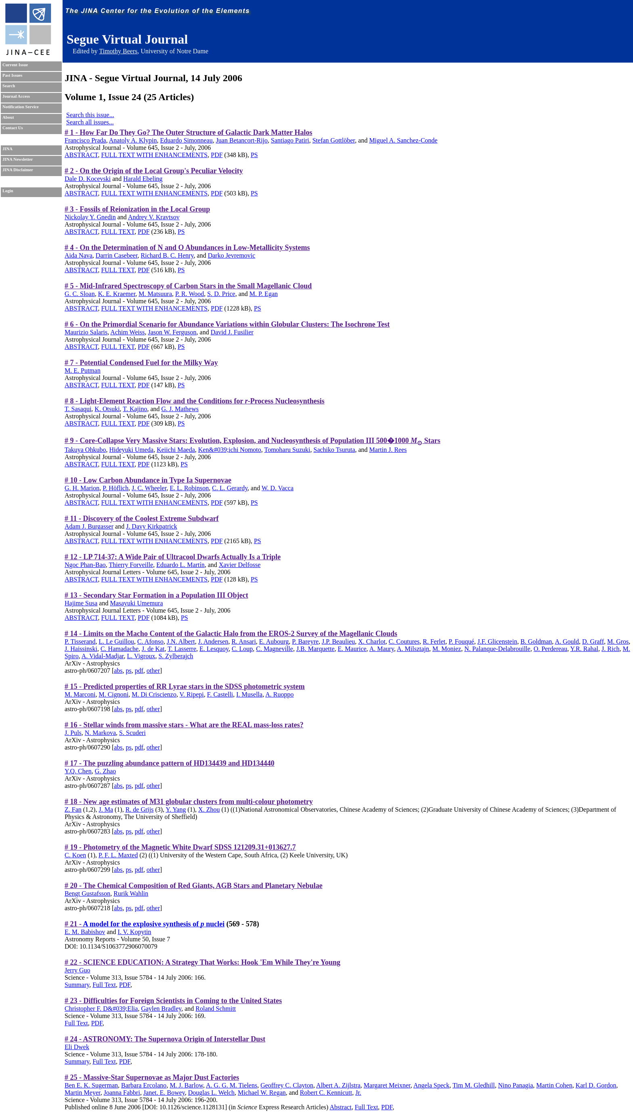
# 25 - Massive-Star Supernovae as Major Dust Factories (152, 1077)
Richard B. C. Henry (167, 255)
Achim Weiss (127, 332)
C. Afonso (150, 641)
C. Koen (75, 855)
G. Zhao (105, 771)
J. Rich (610, 648)
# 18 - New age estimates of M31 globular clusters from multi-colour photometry (189, 802)
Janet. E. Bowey (164, 1092)
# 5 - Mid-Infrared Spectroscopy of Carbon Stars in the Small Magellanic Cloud (188, 286)
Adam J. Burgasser (89, 526)
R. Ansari (243, 641)
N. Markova (100, 732)
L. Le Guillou (116, 641)
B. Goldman (536, 641)
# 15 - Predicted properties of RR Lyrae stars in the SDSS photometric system (185, 686)
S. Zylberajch (175, 656)
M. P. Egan (263, 293)
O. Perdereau (551, 648)
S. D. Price (221, 293)
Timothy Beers (118, 51)
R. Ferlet (434, 641)
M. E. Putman (83, 370)
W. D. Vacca (277, 488)
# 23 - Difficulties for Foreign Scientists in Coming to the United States (173, 1001)
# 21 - (74, 924)
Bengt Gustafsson (87, 893)
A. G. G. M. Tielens (231, 1085)
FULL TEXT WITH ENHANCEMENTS (154, 154)
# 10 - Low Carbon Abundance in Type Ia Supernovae (148, 480)
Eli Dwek (77, 1046)
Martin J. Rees (388, 449)
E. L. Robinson (189, 488)
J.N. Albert (181, 641)
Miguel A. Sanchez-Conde (403, 140)
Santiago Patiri (290, 140)
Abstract (340, 1107)
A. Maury (381, 648)
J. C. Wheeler (149, 488)
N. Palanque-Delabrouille (497, 648)
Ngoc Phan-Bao (85, 564)
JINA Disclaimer (17, 170)
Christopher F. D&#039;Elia (101, 1008)
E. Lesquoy (213, 648)
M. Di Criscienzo (154, 694)
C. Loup (242, 648)
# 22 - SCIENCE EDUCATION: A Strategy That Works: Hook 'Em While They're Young (202, 962)
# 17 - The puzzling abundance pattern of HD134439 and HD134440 (170, 763)
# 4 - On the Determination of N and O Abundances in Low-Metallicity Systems (187, 248)
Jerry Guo (77, 970)
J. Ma (106, 809)
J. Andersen (213, 641)
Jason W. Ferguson (172, 332)
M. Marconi (80, 694)
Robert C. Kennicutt (326, 1092)
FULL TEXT (117, 231)
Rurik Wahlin (130, 893)
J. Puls (73, 732)
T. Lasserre (182, 648)
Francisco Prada (85, 140)
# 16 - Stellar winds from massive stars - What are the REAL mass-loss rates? (184, 725)
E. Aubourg (274, 641)
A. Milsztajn (413, 648)
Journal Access (16, 96)
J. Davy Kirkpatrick (151, 526)
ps (129, 670)
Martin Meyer (83, 1092)
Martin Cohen (554, 1085)
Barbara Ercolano (143, 1085)
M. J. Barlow (186, 1085)
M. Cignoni (113, 694)
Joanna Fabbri (122, 1092)
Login (7, 191)
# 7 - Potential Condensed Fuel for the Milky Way (141, 363)
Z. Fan (73, 809)
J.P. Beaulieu (338, 641)
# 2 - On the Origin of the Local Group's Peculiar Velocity (154, 171)
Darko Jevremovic (232, 255)
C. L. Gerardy (229, 488)
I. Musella (249, 694)
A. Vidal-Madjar (103, 656)
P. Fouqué (461, 641)
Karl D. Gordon (596, 1085)
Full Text (104, 984)
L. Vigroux (141, 656)
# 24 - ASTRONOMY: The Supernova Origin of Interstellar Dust (165, 1039)
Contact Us (12, 128)
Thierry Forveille (131, 564)
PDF (216, 154)
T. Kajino (135, 408)
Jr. (358, 1092)
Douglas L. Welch (211, 1092)
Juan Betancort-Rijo (242, 140)
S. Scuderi (132, 732)
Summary (77, 984)
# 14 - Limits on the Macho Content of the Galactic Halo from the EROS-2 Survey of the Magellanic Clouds (231, 634)
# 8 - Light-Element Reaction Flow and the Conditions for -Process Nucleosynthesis (195, 401)
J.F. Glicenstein (497, 641)
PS (254, 154)
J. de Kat (153, 648)
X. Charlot (372, 641)
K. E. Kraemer (117, 293)
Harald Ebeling (142, 178)
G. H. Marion (82, 488)
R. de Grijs (140, 809)
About (8, 117)
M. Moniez (446, 648)
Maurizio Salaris (86, 332)
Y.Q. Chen (78, 771)
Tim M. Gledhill (474, 1085)
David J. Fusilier (232, 332)
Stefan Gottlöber (333, 140)
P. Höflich (115, 488)
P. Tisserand (80, 641)
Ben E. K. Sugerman (91, 1085)
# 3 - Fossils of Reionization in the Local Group (137, 209)
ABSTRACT (81, 154)
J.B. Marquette (315, 648)
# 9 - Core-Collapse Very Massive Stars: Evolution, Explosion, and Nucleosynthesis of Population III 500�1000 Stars (252, 441)
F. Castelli (220, 694)
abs (118, 670)
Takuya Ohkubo (85, 449)
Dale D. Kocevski (88, 178)
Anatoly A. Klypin (133, 140)
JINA (7, 149)
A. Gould (567, 641)
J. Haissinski (81, 648)
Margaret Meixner (387, 1085)
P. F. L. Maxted (118, 855)
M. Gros (618, 641)
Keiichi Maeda (176, 449)
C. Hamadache (119, 648)
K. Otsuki (106, 408)
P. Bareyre (305, 641)
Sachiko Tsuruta (334, 449)
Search (8, 86)
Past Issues (12, 75)
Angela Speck (431, 1085)
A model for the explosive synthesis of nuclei (154, 924)
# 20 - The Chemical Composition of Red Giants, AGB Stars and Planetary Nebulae (194, 886)
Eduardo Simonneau (186, 140)
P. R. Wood (189, 293)
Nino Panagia (515, 1085)
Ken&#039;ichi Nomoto (229, 449)
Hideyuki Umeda (131, 449)
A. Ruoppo (279, 694)
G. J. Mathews (180, 408)
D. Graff (593, 641)
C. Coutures (404, 641)
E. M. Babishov (85, 931)
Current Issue (15, 65)
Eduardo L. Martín (180, 564)
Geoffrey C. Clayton (286, 1085)
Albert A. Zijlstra (338, 1085)
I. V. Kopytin (134, 931)
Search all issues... (90, 122)
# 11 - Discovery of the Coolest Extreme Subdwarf (142, 518)
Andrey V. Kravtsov (154, 217)
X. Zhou (209, 809)
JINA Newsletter (17, 159)
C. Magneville (274, 648)
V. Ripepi (192, 694)
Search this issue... (90, 114)
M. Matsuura (155, 293)
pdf (139, 670)
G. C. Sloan (80, 293)
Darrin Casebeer (117, 255)
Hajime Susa (81, 603)
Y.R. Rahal (584, 648)
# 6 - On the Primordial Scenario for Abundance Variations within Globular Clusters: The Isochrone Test (227, 324)
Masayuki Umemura (136, 603)
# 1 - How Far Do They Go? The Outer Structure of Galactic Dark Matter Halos (188, 132)
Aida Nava (78, 255)
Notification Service (20, 107)
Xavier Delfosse (240, 564)
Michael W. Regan (262, 1092)
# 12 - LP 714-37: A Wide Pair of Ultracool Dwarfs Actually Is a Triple (173, 557)
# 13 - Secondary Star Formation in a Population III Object (156, 595)
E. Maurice (352, 648)
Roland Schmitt (215, 1008)
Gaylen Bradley (161, 1008)
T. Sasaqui (78, 408)
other (153, 670)
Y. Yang (176, 809)
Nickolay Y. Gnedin (90, 217)
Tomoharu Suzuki (287, 449)
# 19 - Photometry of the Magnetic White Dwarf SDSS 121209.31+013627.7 (180, 847)
